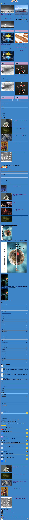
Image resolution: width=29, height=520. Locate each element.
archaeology (14, 360)
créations (14, 390)
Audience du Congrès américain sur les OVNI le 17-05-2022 (7, 14)
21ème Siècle (14, 340)
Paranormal (14, 307)
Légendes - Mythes (14, 358)
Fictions (14, 309)
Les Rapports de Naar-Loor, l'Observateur (18, 210)
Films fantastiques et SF (14, 347)
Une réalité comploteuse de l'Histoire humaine (19, 136)
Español (3, 108)
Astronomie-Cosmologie (14, 386)
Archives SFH (14, 329)
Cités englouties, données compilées (19, 152)
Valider (14, 177)
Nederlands (3, 113)
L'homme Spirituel (14, 351)
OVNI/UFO (14, 320)
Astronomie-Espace (14, 338)
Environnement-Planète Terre (14, 331)
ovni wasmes (4, 519)
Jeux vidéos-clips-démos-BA (14, 345)
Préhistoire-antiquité (14, 333)
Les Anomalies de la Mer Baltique (19, 128)
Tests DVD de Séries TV (14, 356)
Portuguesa (3, 115)
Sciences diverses (14, 384)
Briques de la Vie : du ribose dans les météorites (20, 76)
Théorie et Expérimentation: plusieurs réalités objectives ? (7, 44)
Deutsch (3, 111)
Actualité (14, 316)
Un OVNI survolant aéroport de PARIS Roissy (9, 512)
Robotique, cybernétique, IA (14, 342)
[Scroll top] (27, 518)
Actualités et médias (14, 394)
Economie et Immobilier (14, 408)
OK (27, 412)
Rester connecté (3, 174)
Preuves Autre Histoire (14, 304)
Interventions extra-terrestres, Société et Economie (19, 121)
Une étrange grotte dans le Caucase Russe (6, 76)
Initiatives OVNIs (14, 322)
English (3, 106)
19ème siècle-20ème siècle (14, 336)
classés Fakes (14, 324)
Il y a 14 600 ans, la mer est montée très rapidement (20, 17)
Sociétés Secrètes (14, 353)
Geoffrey (4, 368)
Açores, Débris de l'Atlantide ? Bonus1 (8, 510)
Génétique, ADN (14, 354)
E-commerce (14, 407)
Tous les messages (3, 425)
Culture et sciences (14, 396)
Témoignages (14, 362)
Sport (14, 401)
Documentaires (14, 349)
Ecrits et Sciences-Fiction (17, 186)
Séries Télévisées (14, 318)
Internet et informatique (14, 405)
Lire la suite (3, 63)
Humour (14, 327)
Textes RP (15, 202)
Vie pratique (14, 399)
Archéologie (14, 325)
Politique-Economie (14, 311)
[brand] (1, 3)
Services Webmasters (14, 403)
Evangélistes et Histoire (17, 142)
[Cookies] (1, 518)
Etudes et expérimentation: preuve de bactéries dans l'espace (20, 44)
